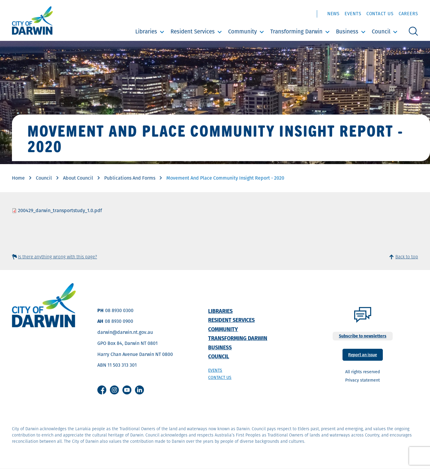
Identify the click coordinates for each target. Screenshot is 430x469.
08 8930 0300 (119, 310)
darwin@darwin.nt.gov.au (125, 332)
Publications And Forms (129, 178)
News (333, 13)
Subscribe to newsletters (362, 336)
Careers (408, 13)
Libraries (146, 31)
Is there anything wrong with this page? (57, 257)
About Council (78, 178)
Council (381, 31)
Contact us (219, 377)
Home (18, 178)
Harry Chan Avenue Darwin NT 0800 (135, 354)
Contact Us (380, 13)
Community (242, 31)
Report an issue (362, 354)
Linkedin (139, 389)
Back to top (406, 257)
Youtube (126, 389)
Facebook (101, 389)
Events (353, 13)
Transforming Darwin (296, 31)
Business (347, 31)
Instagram (114, 389)
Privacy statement (362, 380)
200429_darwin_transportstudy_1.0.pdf (60, 210)
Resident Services (193, 31)
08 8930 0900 (119, 321)
